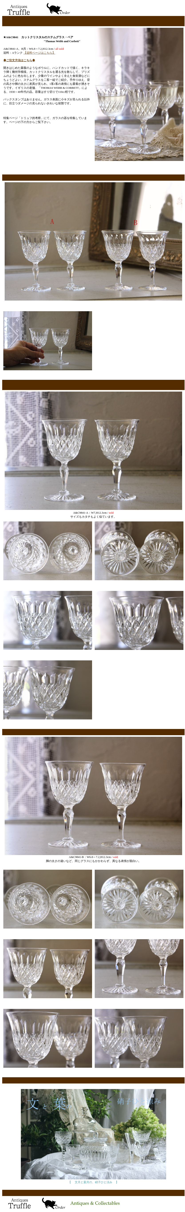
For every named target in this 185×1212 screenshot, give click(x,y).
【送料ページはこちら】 (39, 52)
